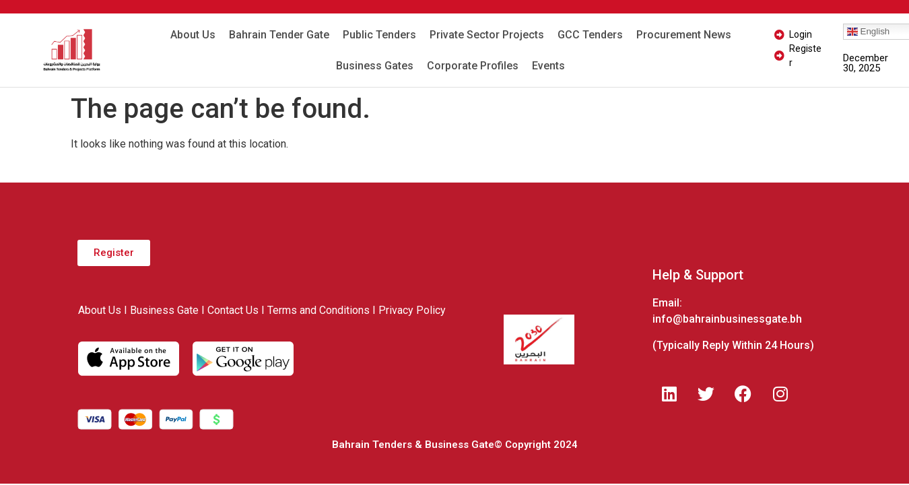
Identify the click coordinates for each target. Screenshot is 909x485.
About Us (192, 34)
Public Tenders (379, 34)
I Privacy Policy (409, 310)
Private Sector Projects (487, 34)
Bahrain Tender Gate (279, 34)
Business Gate (164, 310)
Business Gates (374, 65)
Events (548, 65)
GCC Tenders (590, 34)
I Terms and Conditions (315, 310)
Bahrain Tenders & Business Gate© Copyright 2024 (455, 445)
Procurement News (683, 34)
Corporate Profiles (472, 65)
